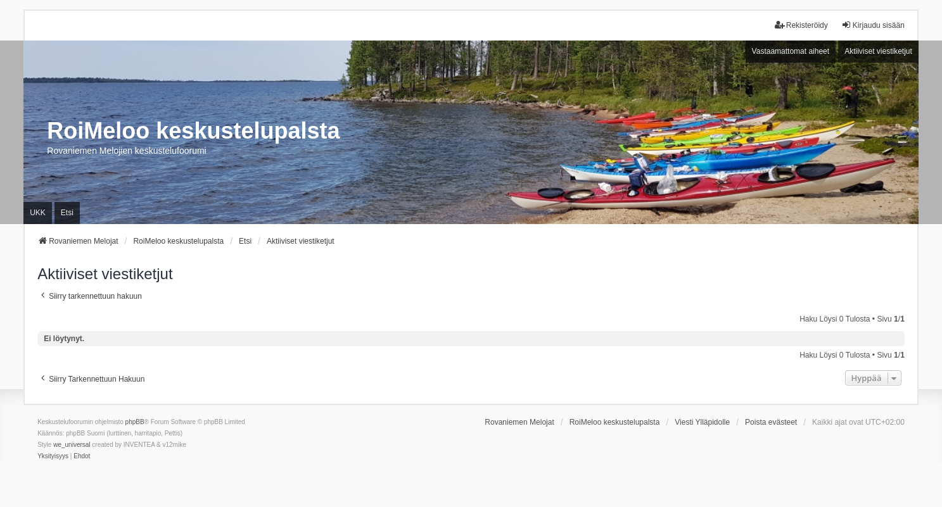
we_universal (71, 444)
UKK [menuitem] (38, 212)
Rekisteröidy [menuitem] (801, 25)
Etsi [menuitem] (67, 212)
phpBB (134, 421)
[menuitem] (52, 456)
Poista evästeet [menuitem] (771, 422)
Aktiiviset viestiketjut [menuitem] (878, 51)
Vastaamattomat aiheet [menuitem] (791, 51)
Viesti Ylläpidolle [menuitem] (702, 422)
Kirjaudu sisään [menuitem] (873, 25)
